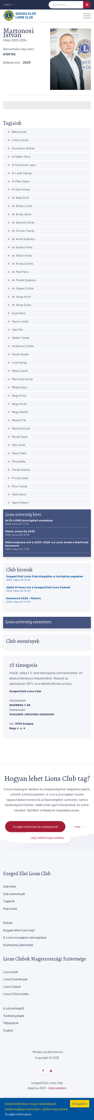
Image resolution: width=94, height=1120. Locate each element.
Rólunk (8, 923)
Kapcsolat (10, 908)
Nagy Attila (16, 395)
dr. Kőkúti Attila (19, 255)
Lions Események (15, 979)
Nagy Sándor (17, 412)
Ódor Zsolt (16, 445)
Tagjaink (9, 901)
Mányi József (17, 370)
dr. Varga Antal (19, 296)
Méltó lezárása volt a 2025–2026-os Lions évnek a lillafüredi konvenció (46, 545)
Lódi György (17, 362)
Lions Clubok (12, 986)
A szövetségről (13, 1008)
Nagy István (17, 403)
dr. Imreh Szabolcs (21, 239)
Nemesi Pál (16, 420)
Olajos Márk (16, 453)
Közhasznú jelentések (18, 945)
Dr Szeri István (18, 189)
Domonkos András (21, 148)
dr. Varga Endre (19, 305)
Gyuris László (17, 321)
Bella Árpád (16, 131)
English (8, 1030)
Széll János (16, 494)
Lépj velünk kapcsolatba (47, 837)
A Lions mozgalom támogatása (24, 937)
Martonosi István (20, 379)
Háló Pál (14, 329)
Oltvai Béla (16, 461)
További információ (18, 1114)
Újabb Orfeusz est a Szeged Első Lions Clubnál (38, 589)
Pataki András (18, 469)
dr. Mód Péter (18, 271)
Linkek (8, 4)
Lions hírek (10, 972)
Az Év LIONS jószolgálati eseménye (29, 522)
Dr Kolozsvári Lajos (21, 164)
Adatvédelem (57, 1088)
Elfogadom (79, 1104)
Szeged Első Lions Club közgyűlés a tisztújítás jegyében (44, 578)
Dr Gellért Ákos (19, 156)
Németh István (18, 428)
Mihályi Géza (17, 387)
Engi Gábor (16, 313)
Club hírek (9, 886)
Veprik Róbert (18, 502)
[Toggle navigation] (87, 16)
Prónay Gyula (17, 478)
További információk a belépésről (35, 827)
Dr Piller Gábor (18, 181)
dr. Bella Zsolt (18, 197)
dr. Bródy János (19, 214)
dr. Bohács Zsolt (19, 206)
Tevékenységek (13, 1016)
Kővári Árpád (17, 354)
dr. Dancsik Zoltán (20, 222)
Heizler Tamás (18, 337)
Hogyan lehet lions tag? (19, 930)
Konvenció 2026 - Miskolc (23, 600)
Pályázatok (11, 1023)
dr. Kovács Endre (20, 263)
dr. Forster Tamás (20, 230)
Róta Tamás (17, 486)
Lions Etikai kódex (16, 994)
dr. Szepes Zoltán (20, 288)
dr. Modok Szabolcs (21, 280)
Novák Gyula (17, 436)
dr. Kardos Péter (20, 247)
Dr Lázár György (19, 173)
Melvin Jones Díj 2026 (20, 533)
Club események (14, 894)
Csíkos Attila (17, 140)
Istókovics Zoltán (20, 346)
